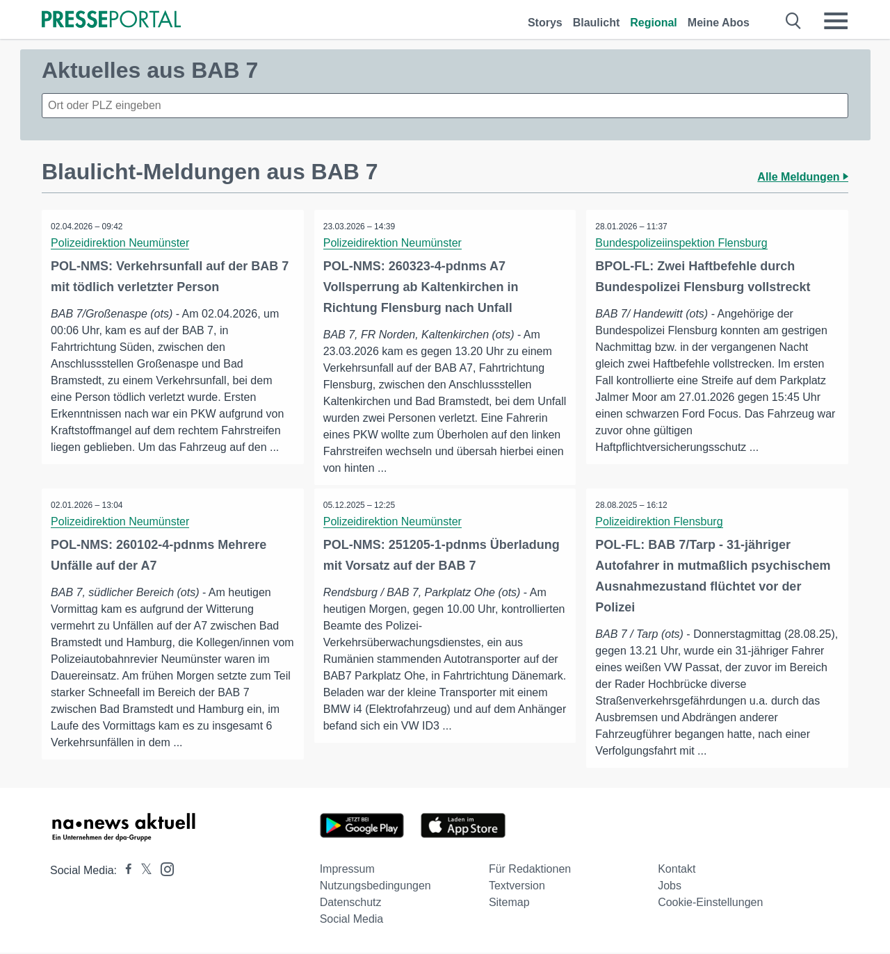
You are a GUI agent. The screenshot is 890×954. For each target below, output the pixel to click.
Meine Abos (719, 22)
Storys (545, 22)
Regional (653, 22)
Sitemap (509, 904)
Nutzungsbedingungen (375, 887)
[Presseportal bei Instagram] (163, 869)
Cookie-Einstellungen (710, 904)
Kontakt (676, 870)
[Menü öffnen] (835, 21)
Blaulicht (596, 22)
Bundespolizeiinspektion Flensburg (682, 243)
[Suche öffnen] (793, 21)
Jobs (669, 887)
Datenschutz (351, 904)
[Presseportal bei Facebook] (124, 872)
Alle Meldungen (802, 177)
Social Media (352, 920)
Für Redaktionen (530, 870)
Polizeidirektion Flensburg (660, 522)
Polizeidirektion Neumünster (121, 243)
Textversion (517, 887)
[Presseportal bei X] (142, 872)
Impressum (347, 870)
